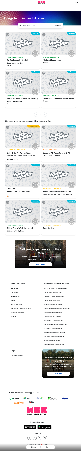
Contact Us (14, 292)
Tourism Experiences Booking (53, 312)
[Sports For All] (19, 403)
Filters (33, 447)
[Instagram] (45, 438)
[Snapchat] (40, 438)
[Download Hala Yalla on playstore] (44, 427)
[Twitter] (35, 438)
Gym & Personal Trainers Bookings (54, 332)
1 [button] (40, 114)
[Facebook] (29, 438)
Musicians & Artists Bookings (53, 328)
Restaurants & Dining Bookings (53, 320)
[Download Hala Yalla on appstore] (30, 427)
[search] (20, 25)
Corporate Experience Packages (54, 296)
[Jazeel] (39, 398)
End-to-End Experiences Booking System (57, 308)
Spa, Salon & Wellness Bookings (54, 336)
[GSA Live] (31, 403)
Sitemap (13, 316)
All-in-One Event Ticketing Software (55, 288)
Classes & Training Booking (52, 316)
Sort (47, 447)
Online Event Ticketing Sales (53, 292)
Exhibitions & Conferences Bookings (55, 324)
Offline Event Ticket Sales (52, 300)
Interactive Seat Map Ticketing (53, 304)
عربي (76, 2)
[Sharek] (65, 398)
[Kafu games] (14, 399)
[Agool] (27, 398)
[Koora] (52, 398)
